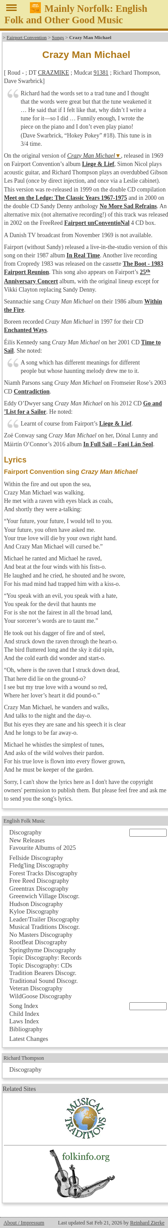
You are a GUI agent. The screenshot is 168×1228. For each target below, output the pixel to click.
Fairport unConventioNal (96, 223)
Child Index (24, 1013)
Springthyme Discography (42, 950)
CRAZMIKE (53, 72)
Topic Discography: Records (45, 957)
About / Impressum (24, 1223)
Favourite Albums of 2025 (42, 847)
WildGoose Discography (40, 996)
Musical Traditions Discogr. (44, 926)
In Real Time (83, 255)
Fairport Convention (27, 37)
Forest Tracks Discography (43, 873)
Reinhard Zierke (147, 1223)
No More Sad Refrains (128, 206)
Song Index (23, 1005)
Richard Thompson (24, 1058)
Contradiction (32, 391)
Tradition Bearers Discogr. (43, 972)
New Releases (27, 840)
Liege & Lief (98, 164)
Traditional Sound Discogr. (43, 980)
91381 (101, 72)
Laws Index (24, 1021)
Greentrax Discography (39, 888)
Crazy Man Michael (91, 155)
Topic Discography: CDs (40, 965)
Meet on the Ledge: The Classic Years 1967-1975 (65, 198)
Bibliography (26, 1029)
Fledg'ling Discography (39, 865)
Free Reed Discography (39, 880)
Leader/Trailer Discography (44, 919)
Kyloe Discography (33, 911)
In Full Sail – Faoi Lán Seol (118, 444)
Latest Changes (28, 1038)
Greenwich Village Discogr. (44, 895)
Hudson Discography (36, 903)
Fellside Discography (36, 857)
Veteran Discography (35, 988)
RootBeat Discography (38, 942)
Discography (25, 832)
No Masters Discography (41, 934)
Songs (58, 37)
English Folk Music (24, 821)
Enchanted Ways (25, 330)
